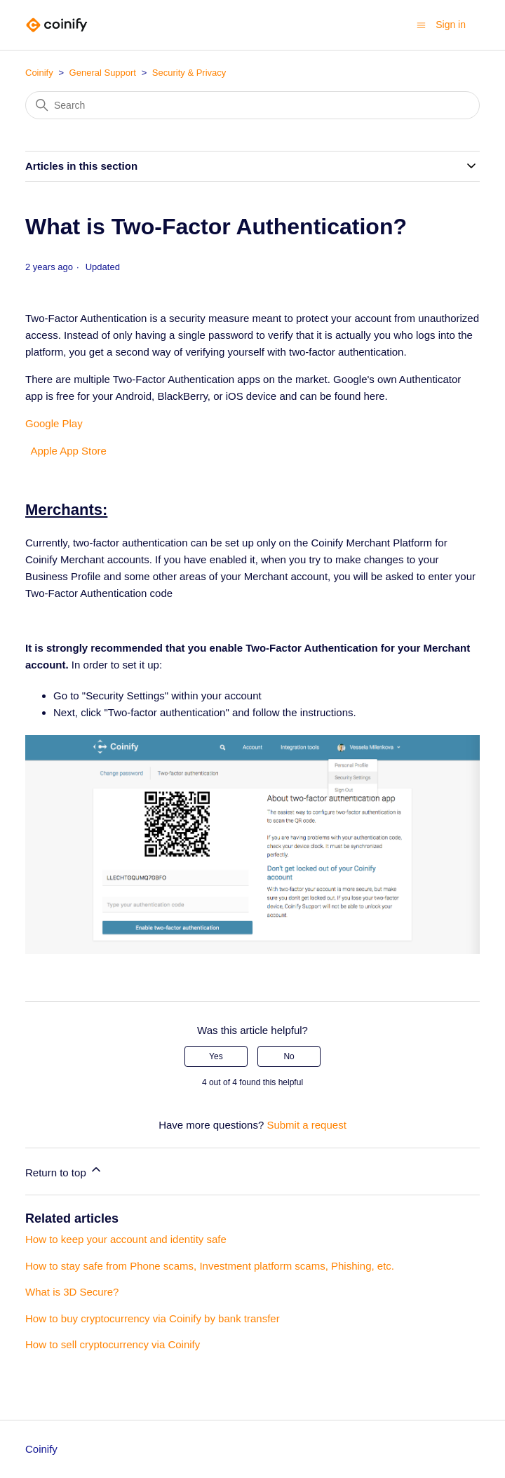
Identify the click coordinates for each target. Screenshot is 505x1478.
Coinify (39, 72)
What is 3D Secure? (72, 1292)
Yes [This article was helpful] (216, 1056)
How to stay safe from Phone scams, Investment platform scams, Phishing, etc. (209, 1266)
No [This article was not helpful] (288, 1056)
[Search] (252, 105)
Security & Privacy (189, 72)
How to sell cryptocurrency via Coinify (112, 1344)
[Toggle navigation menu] (421, 24)
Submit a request (306, 1125)
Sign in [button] (451, 24)
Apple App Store (66, 451)
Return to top (64, 1170)
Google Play (54, 423)
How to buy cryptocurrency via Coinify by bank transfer (152, 1318)
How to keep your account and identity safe (126, 1239)
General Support (102, 72)
